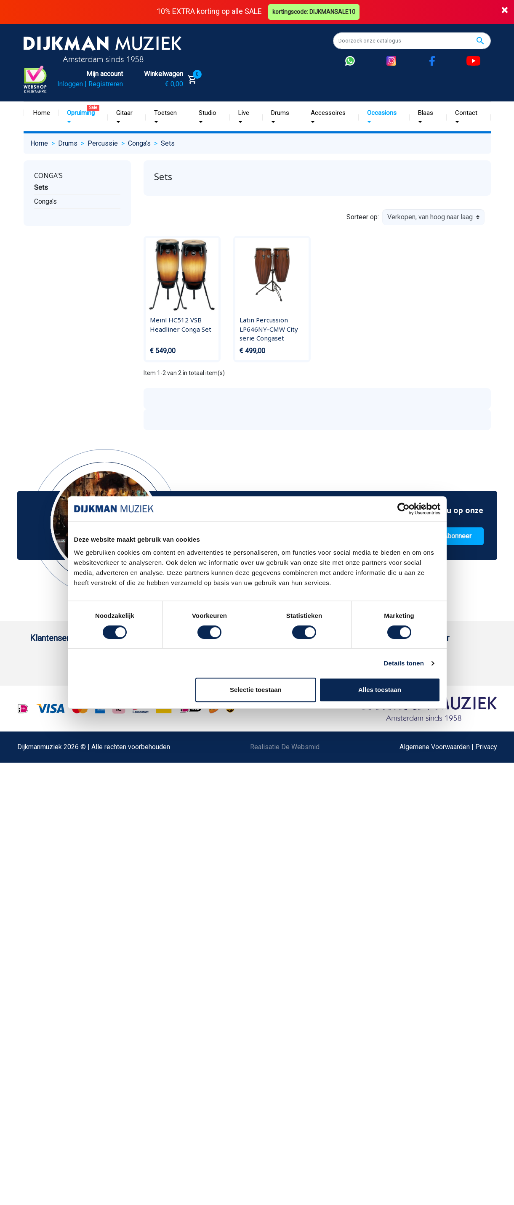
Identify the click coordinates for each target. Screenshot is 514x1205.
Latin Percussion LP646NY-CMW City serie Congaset (269, 329)
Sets (41, 188)
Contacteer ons (52, 968)
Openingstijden (450, 698)
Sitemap (127, 725)
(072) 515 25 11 (451, 685)
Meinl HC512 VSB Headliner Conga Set (180, 324)
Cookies (42, 900)
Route (348, 712)
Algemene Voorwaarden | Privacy (448, 1070)
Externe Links (50, 981)
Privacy (41, 833)
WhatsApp (45, 874)
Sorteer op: (362, 217)
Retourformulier (53, 887)
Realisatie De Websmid (285, 1070)
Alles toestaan (379, 689)
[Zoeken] (412, 40)
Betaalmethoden (54, 685)
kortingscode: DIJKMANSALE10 (313, 11)
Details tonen (404, 663)
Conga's (48, 175)
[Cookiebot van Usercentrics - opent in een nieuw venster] (403, 509)
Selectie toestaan (256, 689)
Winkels (126, 739)
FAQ (36, 779)
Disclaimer (45, 820)
